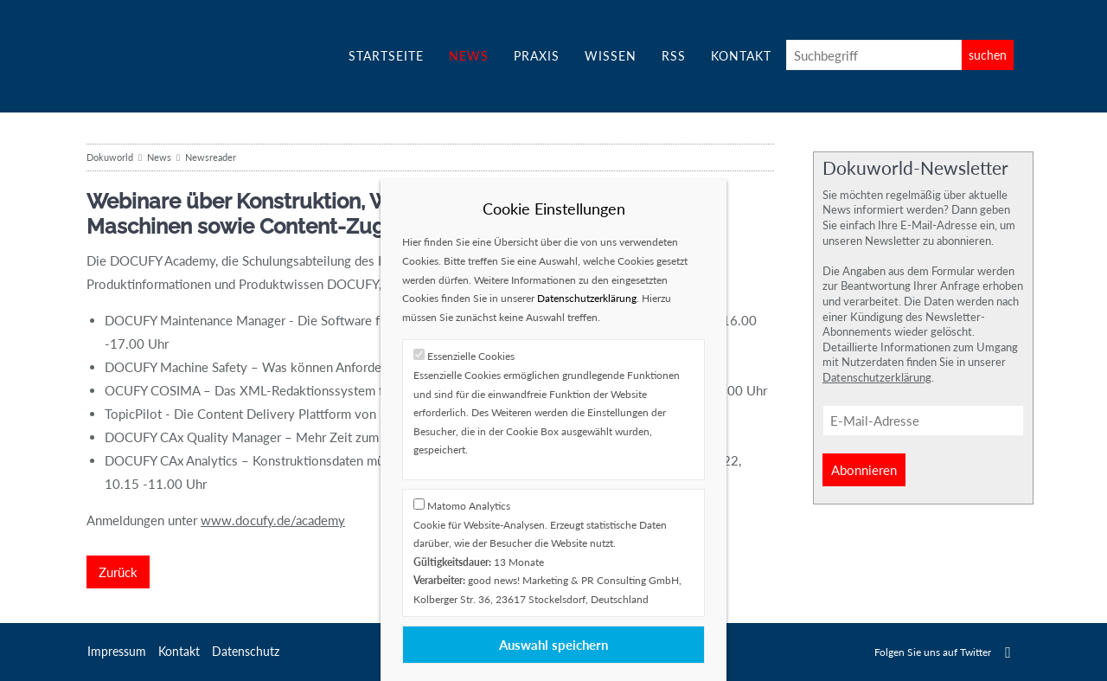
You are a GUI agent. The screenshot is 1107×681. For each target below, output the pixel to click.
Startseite (386, 55)
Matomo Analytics (468, 505)
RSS (674, 55)
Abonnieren (864, 470)
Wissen (611, 55)
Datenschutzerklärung (876, 377)
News (469, 55)
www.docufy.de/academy (273, 520)
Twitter (1008, 652)
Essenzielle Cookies (471, 356)
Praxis (537, 55)
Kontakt (741, 55)
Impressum (116, 651)
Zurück (118, 572)
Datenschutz (245, 651)
